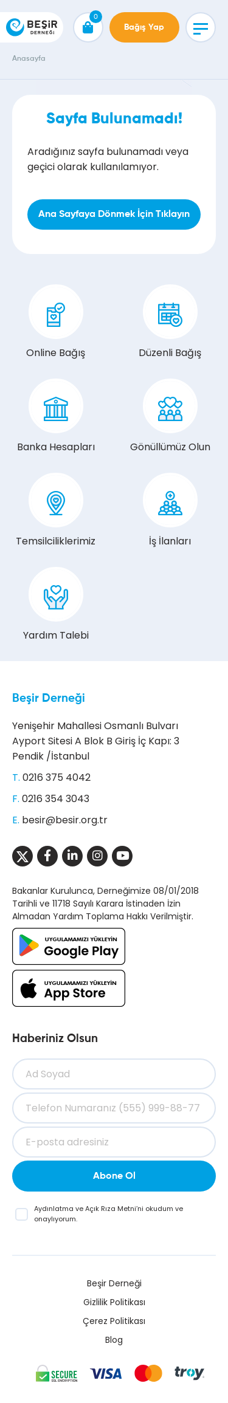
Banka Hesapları (56, 416)
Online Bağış (55, 322)
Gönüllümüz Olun (170, 416)
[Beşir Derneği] (31, 27)
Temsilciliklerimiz (55, 510)
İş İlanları (170, 510)
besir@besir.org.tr (65, 820)
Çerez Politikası (114, 1321)
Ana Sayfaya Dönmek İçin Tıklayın (114, 214)
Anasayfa (29, 59)
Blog (114, 1340)
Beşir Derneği (48, 698)
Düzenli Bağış (170, 322)
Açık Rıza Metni (110, 1208)
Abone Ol (114, 1176)
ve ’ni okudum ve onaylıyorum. (108, 1214)
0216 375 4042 (56, 777)
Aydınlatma (54, 1208)
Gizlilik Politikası (114, 1302)
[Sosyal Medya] (22, 856)
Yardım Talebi (56, 604)
